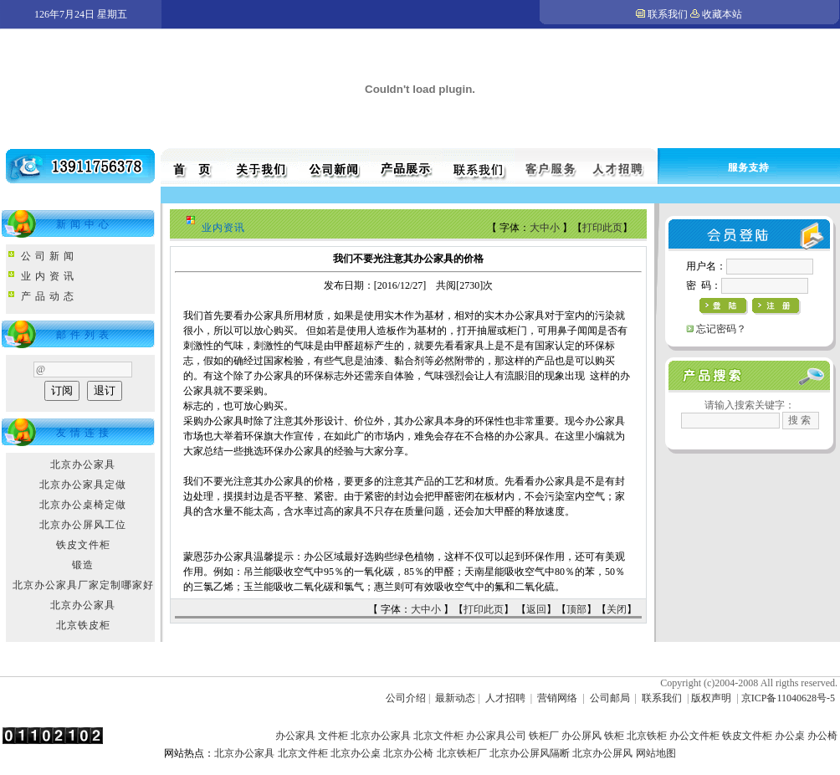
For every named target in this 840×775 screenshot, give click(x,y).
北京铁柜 (647, 736)
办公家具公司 (496, 736)
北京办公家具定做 (82, 484)
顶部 (576, 609)
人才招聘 (505, 698)
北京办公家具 (82, 464)
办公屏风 (581, 736)
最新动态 (455, 698)
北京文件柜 (438, 736)
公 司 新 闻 (47, 256)
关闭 (617, 609)
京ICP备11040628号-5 (788, 698)
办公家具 (295, 736)
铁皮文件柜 (83, 545)
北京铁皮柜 (83, 625)
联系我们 (668, 14)
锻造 (83, 565)
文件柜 (333, 736)
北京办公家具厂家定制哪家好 (83, 585)
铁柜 (614, 736)
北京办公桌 (355, 753)
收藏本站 (722, 14)
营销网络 (557, 698)
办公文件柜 (694, 736)
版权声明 (711, 698)
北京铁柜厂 (462, 753)
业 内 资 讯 (47, 276)
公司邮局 (610, 698)
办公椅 (822, 736)
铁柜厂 (544, 736)
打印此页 (602, 228)
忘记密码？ (721, 329)
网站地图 (656, 753)
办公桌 (790, 736)
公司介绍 (406, 698)
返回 (536, 609)
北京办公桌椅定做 (82, 505)
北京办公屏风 (602, 753)
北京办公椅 (408, 753)
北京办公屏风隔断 (529, 753)
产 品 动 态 (47, 296)
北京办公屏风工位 (82, 525)
